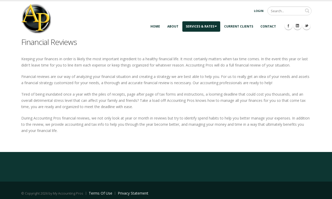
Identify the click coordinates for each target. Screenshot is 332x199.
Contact (268, 26)
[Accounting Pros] (36, 18)
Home (155, 26)
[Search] (289, 10)
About (172, 26)
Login (259, 11)
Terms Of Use (100, 193)
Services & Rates (201, 26)
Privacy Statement (133, 193)
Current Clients (238, 26)
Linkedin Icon (297, 26)
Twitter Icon (306, 26)
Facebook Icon (288, 26)
